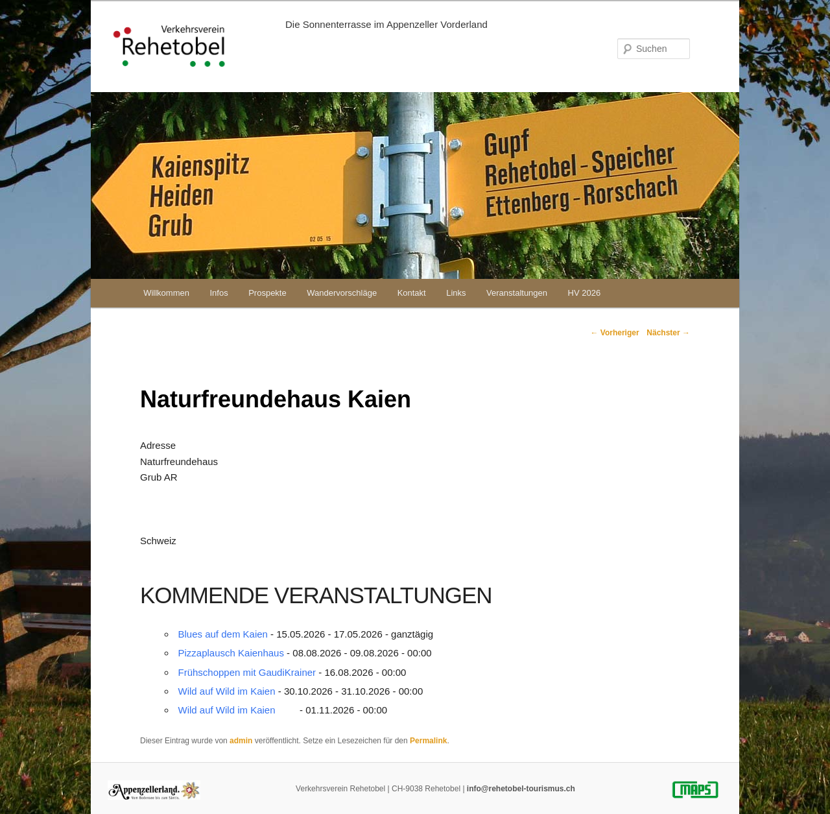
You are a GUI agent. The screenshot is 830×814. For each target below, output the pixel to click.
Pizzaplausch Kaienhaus (231, 652)
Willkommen (166, 293)
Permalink (428, 740)
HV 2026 (584, 293)
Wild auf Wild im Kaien (227, 691)
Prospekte (267, 293)
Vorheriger (614, 332)
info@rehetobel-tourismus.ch (521, 788)
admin (241, 740)
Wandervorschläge (342, 293)
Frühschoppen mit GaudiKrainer (247, 672)
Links (456, 293)
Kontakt (411, 293)
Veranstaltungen (516, 293)
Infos (218, 293)
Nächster (668, 332)
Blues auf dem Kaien (223, 634)
